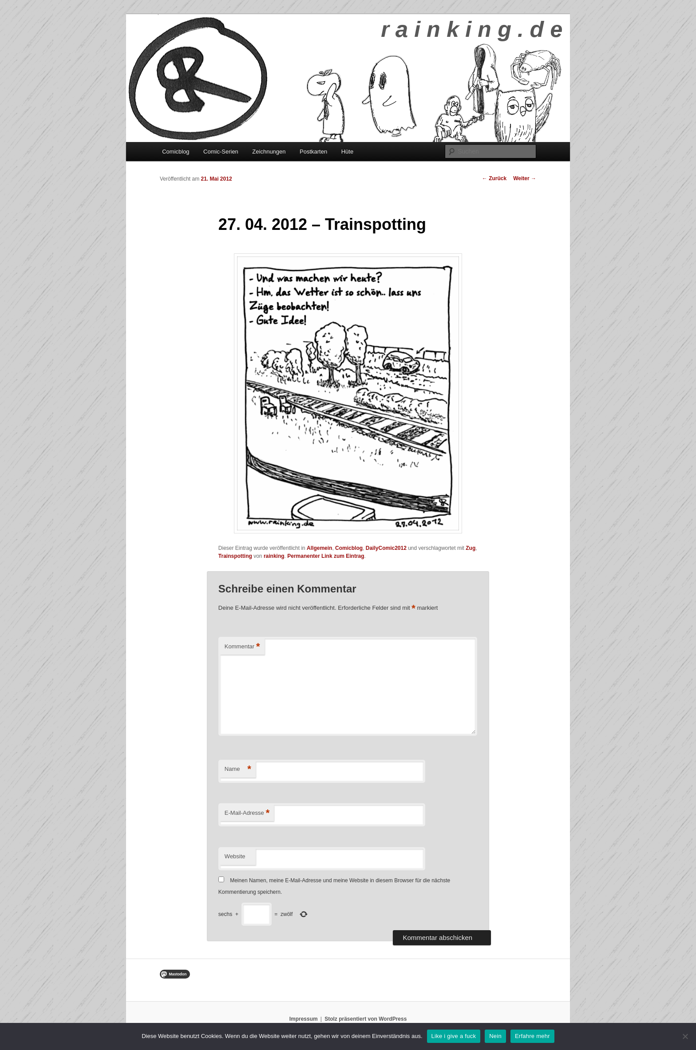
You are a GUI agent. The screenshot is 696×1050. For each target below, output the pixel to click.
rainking (274, 556)
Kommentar (242, 646)
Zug (470, 548)
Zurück (494, 178)
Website (235, 856)
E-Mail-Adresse (247, 813)
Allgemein (319, 548)
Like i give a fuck (453, 1036)
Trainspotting (235, 556)
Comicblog (175, 151)
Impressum (303, 1019)
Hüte (347, 151)
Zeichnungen (268, 151)
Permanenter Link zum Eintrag (325, 556)
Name (238, 769)
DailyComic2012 (386, 548)
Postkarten (313, 151)
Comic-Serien (220, 151)
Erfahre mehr (532, 1036)
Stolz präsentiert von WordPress (365, 1019)
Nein (495, 1036)
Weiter (524, 178)
